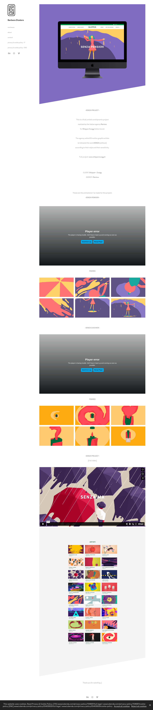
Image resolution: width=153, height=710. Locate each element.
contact (10, 37)
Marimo (96, 177)
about (10, 32)
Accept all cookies (122, 706)
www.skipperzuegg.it (97, 157)
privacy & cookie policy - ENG (17, 47)
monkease (11, 27)
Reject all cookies (139, 706)
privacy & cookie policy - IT (16, 42)
